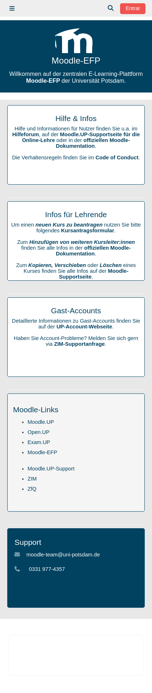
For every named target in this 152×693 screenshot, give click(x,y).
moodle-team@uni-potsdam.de (63, 555)
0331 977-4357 (47, 569)
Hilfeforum (25, 134)
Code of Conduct (117, 157)
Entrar (133, 8)
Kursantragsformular (87, 230)
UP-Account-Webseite (84, 327)
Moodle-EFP (42, 452)
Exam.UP (39, 442)
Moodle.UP (41, 422)
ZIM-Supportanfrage (79, 344)
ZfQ (32, 489)
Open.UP (39, 432)
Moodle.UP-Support (51, 469)
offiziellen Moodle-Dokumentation (93, 143)
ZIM (32, 479)
